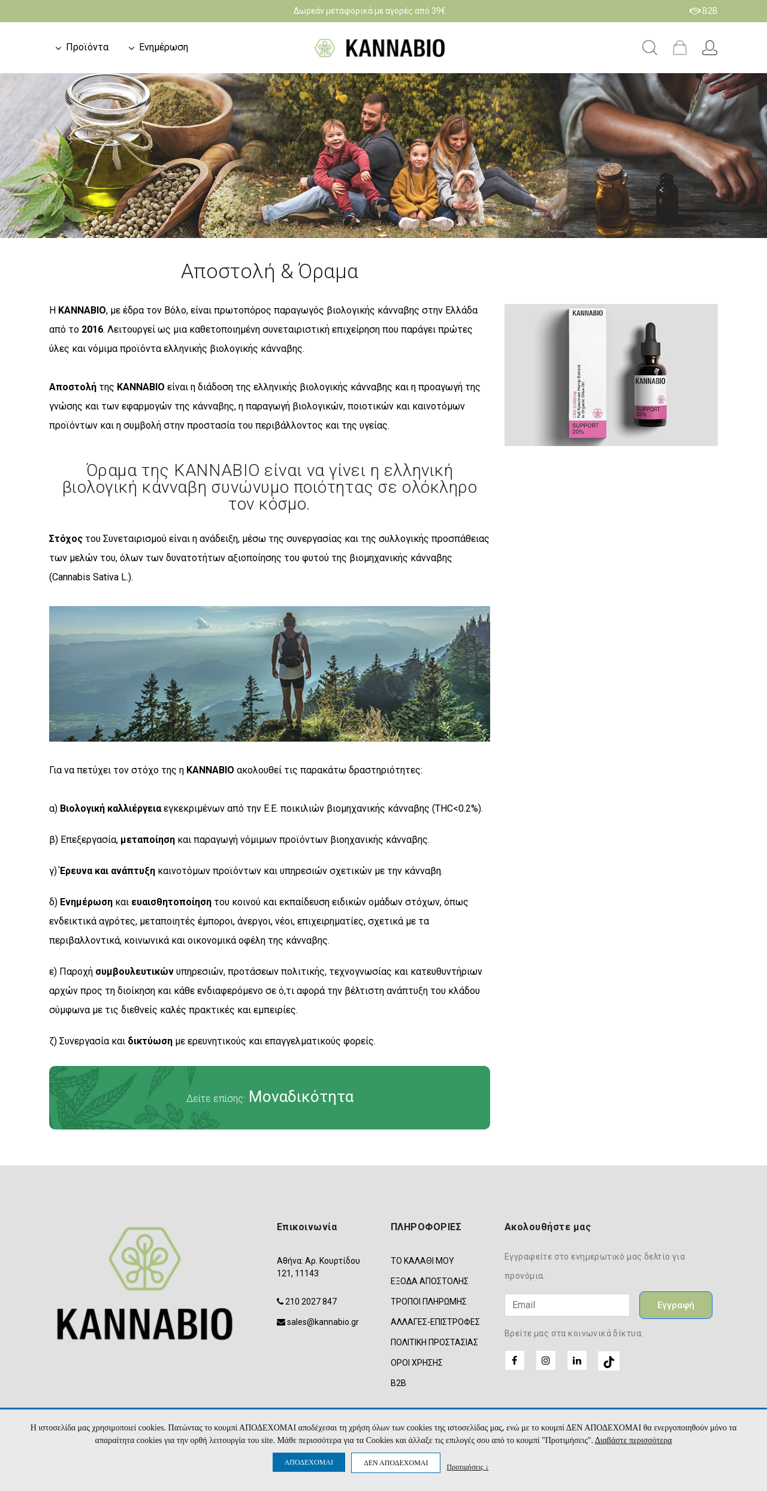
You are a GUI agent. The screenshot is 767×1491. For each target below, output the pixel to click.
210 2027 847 (311, 1301)
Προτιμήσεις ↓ (467, 1467)
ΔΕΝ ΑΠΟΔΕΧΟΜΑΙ (396, 1463)
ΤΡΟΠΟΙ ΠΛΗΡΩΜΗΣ (429, 1301)
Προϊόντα (87, 47)
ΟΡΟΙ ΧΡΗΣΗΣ (417, 1362)
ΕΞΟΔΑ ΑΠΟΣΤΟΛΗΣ (430, 1281)
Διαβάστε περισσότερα (633, 1440)
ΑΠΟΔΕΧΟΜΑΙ (309, 1462)
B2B (704, 11)
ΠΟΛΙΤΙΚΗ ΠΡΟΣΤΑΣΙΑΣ (434, 1342)
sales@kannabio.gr (323, 1322)
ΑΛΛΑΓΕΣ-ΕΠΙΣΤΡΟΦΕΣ (435, 1322)
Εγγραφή (675, 1305)
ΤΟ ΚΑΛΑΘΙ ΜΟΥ (422, 1261)
